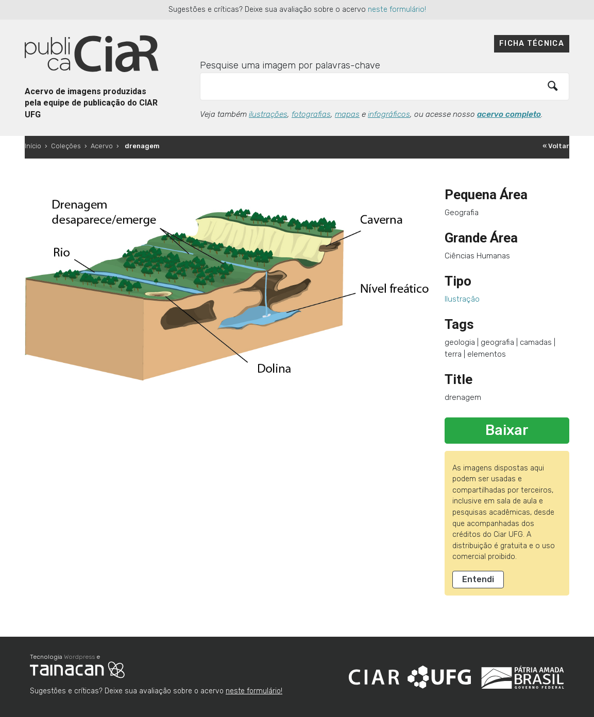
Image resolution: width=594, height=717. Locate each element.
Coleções (66, 146)
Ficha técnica (531, 43)
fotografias (311, 114)
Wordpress (79, 656)
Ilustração (462, 299)
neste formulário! (397, 9)
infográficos (389, 114)
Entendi (478, 579)
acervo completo (509, 114)
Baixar (507, 430)
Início (33, 146)
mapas (347, 114)
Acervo (102, 146)
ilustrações (268, 114)
